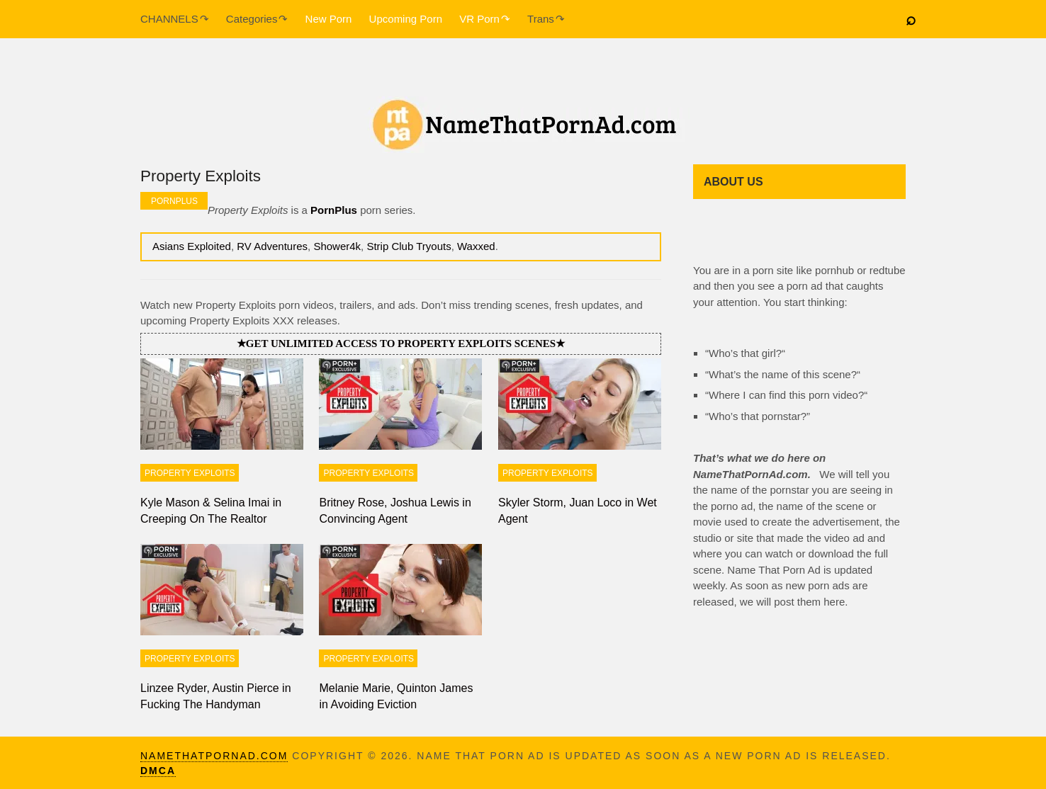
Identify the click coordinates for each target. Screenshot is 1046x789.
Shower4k (337, 246)
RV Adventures (272, 246)
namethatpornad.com (214, 755)
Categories (252, 19)
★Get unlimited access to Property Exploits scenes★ (401, 343)
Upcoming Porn (405, 19)
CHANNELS (169, 19)
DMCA (158, 770)
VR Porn (479, 19)
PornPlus (174, 201)
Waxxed (476, 246)
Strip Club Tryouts (408, 246)
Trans (540, 19)
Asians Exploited (191, 246)
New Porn (328, 19)
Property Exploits (190, 473)
